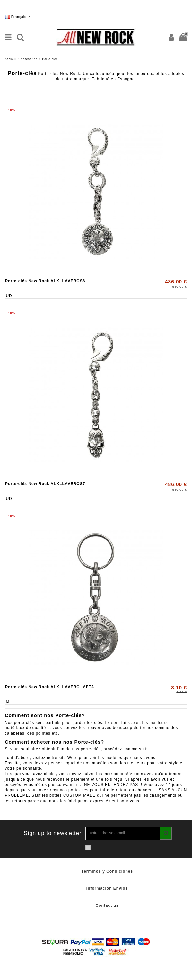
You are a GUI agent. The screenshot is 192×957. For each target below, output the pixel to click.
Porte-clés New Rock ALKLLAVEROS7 (45, 484)
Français (17, 17)
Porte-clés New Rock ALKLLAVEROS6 (45, 281)
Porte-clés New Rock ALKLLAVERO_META (49, 687)
